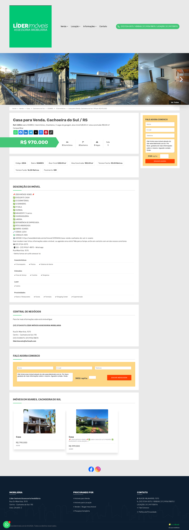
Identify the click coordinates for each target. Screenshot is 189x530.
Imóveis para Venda (81, 499)
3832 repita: (81, 378)
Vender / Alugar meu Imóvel (84, 507)
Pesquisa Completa (81, 511)
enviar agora (160, 161)
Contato (103, 26)
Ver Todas (175, 102)
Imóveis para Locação (82, 503)
